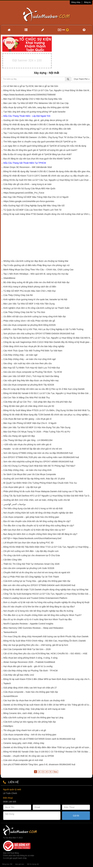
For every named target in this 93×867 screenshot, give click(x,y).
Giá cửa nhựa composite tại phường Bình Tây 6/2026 (28, 385)
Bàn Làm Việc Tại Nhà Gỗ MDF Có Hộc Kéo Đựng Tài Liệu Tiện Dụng (36, 427)
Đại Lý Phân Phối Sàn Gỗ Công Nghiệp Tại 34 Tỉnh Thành (31, 577)
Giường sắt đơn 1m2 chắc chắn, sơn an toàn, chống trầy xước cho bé (36, 500)
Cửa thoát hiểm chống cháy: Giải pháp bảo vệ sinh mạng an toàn (34, 709)
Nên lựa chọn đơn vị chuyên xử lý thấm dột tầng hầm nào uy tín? (34, 530)
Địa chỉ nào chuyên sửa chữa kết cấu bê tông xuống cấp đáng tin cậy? (37, 521)
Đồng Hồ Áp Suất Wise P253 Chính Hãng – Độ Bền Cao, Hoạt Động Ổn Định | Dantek (44, 641)
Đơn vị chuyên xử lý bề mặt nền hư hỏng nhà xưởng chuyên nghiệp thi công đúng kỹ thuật (46, 602)
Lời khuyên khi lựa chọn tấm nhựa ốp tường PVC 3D (28, 542)
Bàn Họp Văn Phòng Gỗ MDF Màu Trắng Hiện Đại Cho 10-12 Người (35, 197)
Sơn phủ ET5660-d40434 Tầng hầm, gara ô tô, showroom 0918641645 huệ (39, 764)
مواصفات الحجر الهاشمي (14, 504)
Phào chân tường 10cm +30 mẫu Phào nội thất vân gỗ (29, 321)
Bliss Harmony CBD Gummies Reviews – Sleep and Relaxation (33, 628)
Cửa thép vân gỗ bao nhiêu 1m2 (18, 675)
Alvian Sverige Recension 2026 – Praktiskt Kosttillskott (29, 662)
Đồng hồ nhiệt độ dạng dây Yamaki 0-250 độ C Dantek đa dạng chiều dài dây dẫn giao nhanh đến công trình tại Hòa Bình (47, 171)
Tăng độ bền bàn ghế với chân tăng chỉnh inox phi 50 (28, 406)
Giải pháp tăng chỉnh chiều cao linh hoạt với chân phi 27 (30, 687)
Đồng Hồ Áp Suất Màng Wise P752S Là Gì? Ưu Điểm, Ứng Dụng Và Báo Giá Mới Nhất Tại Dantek (47, 410)
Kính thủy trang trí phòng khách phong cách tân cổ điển (29, 286)
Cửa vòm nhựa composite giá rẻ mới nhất (23, 760)
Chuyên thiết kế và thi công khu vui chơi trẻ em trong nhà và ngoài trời (36, 572)
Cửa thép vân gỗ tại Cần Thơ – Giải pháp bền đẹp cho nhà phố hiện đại (37, 402)
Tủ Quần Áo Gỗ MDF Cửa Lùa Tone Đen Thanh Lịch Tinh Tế (32, 210)
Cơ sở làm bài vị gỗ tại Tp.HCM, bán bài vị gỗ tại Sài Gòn (30, 86)
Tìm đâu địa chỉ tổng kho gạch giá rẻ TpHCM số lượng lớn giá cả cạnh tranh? (40, 150)
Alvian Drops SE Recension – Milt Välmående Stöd (27, 167)
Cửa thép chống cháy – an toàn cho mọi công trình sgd (29, 359)
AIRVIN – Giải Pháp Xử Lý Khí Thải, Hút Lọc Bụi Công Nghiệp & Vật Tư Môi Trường (43, 329)
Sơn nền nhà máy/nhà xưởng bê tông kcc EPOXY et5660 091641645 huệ (38, 461)
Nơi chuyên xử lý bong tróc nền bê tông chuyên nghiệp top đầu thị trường (38, 611)
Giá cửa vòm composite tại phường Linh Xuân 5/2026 (28, 568)
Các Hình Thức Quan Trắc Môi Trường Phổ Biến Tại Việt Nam (32, 350)
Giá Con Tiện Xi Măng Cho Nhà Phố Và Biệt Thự (26, 397)
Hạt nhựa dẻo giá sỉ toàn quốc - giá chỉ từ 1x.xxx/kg (28, 666)
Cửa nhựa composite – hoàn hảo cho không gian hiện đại (30, 692)
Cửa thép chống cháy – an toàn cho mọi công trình (27, 470)
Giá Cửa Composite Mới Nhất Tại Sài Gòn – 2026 (27, 649)
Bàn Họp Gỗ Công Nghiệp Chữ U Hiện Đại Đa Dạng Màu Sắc (32, 99)
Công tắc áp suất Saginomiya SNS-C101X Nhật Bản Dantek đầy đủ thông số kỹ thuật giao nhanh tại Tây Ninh (47, 342)
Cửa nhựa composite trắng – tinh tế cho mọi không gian (29, 734)
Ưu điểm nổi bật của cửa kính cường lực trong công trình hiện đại (34, 316)
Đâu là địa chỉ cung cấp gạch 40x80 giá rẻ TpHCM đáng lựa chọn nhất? (37, 154)
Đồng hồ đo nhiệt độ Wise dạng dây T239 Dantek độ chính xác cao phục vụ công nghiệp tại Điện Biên (47, 414)
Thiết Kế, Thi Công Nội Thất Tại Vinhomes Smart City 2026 (31, 564)
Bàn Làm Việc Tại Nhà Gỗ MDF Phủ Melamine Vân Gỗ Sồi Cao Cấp (36, 103)
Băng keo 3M (7, 864)
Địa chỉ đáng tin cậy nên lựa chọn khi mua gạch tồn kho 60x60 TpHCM (37, 158)
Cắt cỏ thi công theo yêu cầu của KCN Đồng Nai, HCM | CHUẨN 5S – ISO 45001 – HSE (45, 653)
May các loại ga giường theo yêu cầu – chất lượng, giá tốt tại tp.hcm (35, 645)
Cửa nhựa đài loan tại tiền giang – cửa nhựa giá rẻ (27, 419)
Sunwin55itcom (10, 696)
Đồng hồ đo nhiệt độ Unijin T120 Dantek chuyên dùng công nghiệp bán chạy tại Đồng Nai (45, 589)
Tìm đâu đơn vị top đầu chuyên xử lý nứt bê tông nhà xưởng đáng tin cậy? (38, 525)
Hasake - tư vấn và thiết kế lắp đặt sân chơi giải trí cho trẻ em (32, 449)
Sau (55, 772)
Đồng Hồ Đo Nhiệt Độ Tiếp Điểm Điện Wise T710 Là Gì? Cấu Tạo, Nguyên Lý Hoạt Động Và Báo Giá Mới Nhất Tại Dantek (47, 547)
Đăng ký (87, 2)
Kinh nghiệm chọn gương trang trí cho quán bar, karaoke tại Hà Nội (35, 299)
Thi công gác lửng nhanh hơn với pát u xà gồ (24, 730)
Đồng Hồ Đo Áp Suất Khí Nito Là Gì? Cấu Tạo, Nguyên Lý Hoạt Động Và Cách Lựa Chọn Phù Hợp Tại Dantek (47, 180)
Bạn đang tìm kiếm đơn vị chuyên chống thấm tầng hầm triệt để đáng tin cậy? (40, 534)
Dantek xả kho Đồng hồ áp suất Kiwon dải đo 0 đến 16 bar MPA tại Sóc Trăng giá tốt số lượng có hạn (47, 705)
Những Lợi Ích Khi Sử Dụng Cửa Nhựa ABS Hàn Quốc (29, 188)
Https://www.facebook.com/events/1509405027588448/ (29, 94)
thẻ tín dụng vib (33, 864)
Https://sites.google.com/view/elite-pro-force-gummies (28, 201)
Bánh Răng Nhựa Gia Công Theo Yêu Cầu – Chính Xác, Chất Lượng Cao (38, 269)
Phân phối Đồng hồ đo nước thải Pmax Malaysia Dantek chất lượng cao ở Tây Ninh (43, 491)
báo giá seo (19, 864)
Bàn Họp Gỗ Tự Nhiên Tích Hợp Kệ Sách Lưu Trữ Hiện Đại (31, 367)
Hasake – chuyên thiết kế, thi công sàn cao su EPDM (28, 756)
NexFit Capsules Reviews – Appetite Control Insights (28, 623)
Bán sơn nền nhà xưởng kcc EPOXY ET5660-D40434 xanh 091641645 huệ (39, 585)
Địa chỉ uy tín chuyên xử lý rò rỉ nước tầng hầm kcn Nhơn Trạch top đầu (37, 619)
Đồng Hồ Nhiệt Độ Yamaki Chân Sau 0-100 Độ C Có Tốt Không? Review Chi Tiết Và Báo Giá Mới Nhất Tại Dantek (47, 751)
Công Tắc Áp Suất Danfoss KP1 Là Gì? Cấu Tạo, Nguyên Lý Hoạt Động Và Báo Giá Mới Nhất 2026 (47, 338)
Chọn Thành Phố (81, 79)
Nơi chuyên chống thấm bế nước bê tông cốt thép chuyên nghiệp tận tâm (38, 513)
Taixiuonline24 (10, 632)
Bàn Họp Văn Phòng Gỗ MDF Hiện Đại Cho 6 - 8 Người (29, 423)
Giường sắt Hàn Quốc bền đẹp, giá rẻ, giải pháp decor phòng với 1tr (35, 120)
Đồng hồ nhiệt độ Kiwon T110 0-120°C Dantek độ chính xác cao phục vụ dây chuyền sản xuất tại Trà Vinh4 (47, 175)
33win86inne (9, 278)
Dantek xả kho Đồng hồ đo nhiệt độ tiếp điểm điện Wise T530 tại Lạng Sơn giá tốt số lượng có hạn (47, 747)
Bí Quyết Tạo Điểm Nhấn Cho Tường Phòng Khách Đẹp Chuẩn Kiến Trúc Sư (40, 483)
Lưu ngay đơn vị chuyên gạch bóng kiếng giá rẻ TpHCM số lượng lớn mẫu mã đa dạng (44, 146)
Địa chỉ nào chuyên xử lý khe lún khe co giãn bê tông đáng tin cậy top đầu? (39, 606)
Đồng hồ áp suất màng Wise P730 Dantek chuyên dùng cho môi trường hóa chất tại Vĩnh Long (47, 214)
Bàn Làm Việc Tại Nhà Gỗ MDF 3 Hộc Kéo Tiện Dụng (29, 303)
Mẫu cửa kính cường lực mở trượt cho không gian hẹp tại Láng (33, 717)
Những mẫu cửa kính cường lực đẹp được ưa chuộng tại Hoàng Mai (35, 261)
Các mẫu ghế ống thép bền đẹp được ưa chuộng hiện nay (31, 380)
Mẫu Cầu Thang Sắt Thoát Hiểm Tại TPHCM (24, 163)
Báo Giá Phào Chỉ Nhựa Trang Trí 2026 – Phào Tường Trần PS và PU (36, 431)
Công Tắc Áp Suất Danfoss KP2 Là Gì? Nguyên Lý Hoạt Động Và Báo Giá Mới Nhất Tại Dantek (47, 495)
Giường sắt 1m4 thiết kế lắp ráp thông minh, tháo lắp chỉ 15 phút (34, 478)
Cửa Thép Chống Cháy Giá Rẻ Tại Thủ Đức (24, 312)
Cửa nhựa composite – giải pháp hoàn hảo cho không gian (31, 517)
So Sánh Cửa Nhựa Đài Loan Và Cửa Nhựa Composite (29, 474)
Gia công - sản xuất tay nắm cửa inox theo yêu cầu (27, 363)
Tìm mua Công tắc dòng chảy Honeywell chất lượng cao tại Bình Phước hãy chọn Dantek (45, 636)
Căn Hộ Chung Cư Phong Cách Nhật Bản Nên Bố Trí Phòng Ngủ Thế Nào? (39, 466)
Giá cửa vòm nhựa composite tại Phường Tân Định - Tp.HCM (32, 372)
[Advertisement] (46, 238)
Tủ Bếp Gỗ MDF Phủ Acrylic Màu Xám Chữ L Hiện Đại (29, 291)
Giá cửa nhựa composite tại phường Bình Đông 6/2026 (29, 325)
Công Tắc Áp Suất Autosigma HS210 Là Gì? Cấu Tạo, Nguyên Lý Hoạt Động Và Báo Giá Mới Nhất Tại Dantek (47, 594)
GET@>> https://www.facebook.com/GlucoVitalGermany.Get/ (32, 538)
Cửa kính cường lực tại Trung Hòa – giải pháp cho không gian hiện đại (36, 581)
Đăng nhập (75, 2)
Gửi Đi (76, 815)
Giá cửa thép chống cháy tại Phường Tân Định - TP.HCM (30, 670)
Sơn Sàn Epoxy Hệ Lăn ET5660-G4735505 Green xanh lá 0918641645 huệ (39, 739)
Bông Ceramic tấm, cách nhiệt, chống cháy (23, 713)
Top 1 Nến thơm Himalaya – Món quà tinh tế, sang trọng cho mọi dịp (35, 274)
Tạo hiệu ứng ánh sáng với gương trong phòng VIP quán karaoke (34, 111)
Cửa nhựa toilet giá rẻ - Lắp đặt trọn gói (22, 487)
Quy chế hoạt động (11, 853)
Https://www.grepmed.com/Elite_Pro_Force (23, 193)
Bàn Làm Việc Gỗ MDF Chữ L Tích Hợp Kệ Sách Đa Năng (31, 376)
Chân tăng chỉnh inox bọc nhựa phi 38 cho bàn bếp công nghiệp (33, 346)
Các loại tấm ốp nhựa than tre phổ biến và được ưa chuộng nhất (34, 700)
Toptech (7, 683)
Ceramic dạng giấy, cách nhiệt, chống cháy (23, 743)
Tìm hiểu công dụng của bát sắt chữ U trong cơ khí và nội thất (33, 508)
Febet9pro (8, 726)
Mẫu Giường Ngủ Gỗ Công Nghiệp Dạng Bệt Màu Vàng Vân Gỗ (33, 205)
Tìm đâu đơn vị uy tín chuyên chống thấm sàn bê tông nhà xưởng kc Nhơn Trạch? (42, 615)
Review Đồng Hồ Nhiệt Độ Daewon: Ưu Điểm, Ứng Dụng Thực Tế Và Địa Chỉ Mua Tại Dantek (47, 137)
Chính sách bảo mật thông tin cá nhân (18, 856)
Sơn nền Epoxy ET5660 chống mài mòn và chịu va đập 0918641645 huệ (38, 453)
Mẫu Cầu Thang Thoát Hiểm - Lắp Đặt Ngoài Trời (26, 116)
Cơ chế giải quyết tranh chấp (15, 858)
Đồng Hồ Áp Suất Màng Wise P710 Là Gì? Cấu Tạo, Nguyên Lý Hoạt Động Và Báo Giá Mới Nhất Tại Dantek (47, 90)
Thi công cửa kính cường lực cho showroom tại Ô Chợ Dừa (31, 555)
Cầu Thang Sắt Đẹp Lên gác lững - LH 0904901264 (28, 440)
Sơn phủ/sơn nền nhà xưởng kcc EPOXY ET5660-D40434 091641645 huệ (39, 333)
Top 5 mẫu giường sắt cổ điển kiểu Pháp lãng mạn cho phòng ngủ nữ (36, 265)
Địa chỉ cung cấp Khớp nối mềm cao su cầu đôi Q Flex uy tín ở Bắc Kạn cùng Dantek (44, 389)
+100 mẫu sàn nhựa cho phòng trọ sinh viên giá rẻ (27, 444)
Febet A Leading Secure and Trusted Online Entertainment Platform (35, 598)
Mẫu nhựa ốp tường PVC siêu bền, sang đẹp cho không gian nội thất (36, 107)
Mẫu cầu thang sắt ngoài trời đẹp (19, 436)
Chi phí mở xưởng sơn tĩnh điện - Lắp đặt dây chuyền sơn (31, 551)
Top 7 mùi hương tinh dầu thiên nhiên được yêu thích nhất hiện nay (35, 133)
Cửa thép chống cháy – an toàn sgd (20, 355)
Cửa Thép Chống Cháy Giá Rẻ (18, 295)
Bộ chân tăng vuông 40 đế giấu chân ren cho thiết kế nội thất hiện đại (36, 282)
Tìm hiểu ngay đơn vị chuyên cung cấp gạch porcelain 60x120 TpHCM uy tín (39, 141)
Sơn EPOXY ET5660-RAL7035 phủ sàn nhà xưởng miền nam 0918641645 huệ (41, 457)
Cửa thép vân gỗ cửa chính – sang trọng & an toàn (27, 184)
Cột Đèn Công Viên (12, 559)
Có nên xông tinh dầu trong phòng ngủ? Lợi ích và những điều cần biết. (37, 129)
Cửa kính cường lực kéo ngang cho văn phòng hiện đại (29, 722)
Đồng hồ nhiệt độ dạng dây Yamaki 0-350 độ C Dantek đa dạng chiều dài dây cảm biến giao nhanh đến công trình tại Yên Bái (47, 124)
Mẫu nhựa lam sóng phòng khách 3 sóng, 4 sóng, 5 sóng (30, 658)
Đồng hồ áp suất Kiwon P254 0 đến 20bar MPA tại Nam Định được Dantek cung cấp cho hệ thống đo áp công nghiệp (47, 679)
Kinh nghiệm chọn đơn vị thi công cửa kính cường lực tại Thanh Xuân (36, 308)
